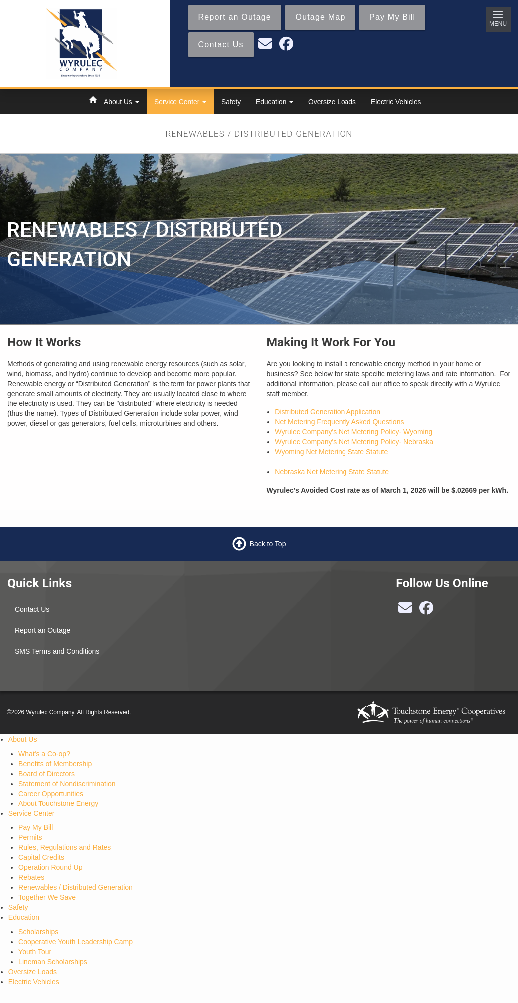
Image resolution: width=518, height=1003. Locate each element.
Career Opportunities (50, 794)
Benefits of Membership (55, 764)
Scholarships (38, 932)
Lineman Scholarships (52, 962)
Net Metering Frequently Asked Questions (339, 422)
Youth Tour (34, 952)
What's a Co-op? (44, 754)
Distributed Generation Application (327, 412)
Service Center (180, 102)
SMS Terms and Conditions (57, 651)
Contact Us (32, 609)
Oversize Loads (332, 102)
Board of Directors (46, 774)
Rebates (31, 877)
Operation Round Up (50, 867)
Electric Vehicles (396, 102)
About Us (121, 102)
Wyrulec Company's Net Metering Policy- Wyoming (353, 432)
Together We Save (47, 897)
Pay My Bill (35, 827)
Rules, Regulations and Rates (64, 847)
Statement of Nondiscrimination (67, 784)
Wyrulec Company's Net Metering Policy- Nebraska (354, 442)
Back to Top (268, 544)
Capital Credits (41, 857)
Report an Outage (42, 630)
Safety (231, 102)
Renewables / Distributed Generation (75, 887)
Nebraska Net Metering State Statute (332, 472)
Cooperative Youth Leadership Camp (75, 942)
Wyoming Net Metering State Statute (331, 452)
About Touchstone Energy (58, 803)
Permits (30, 837)
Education (274, 102)
